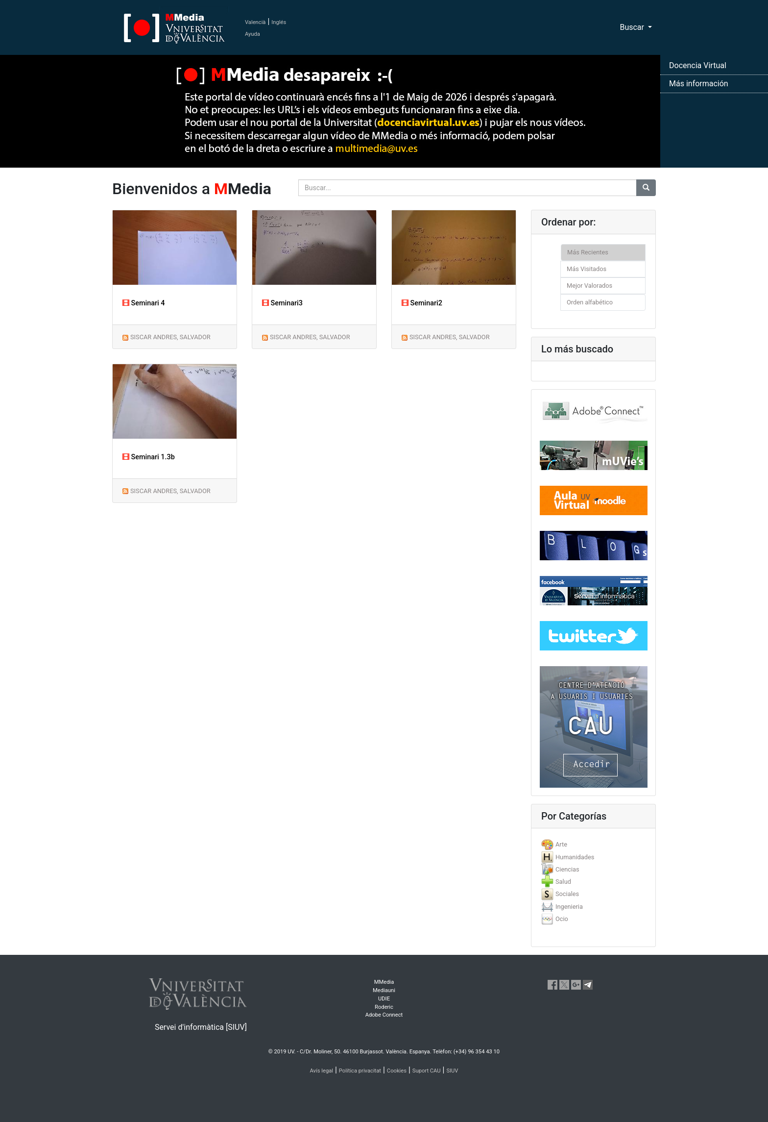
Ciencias (567, 869)
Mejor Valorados (589, 285)
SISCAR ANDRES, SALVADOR (170, 337)
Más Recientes (587, 252)
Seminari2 (422, 303)
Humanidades (574, 857)
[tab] (593, 844)
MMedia (384, 982)
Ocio (561, 919)
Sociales (567, 894)
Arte (561, 844)
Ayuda (252, 34)
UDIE (384, 999)
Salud (563, 881)
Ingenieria (569, 906)
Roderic (384, 1007)
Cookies (397, 1071)
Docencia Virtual (697, 65)
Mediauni (384, 990)
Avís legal (322, 1071)
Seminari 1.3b (148, 457)
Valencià (255, 22)
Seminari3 (282, 303)
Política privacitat (360, 1071)
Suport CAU (426, 1071)
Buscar (633, 27)
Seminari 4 (143, 303)
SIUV (452, 1071)
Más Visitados (586, 269)
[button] (57, 561)
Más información (698, 83)
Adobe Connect (384, 1015)
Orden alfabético (590, 302)
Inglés (278, 22)
